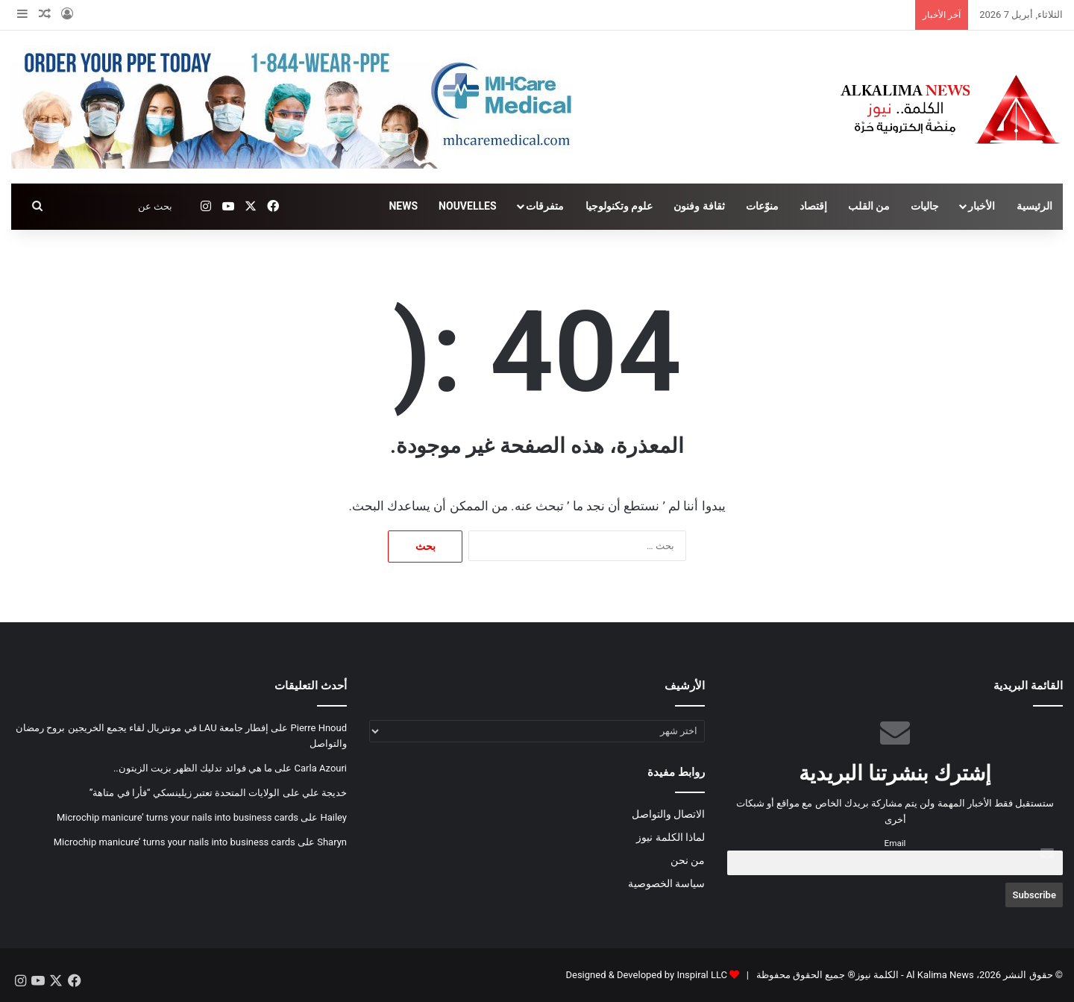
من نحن (688, 860)
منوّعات (762, 206)
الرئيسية (1034, 206)
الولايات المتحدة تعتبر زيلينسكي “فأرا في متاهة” (185, 792)
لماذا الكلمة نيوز (670, 837)
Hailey (333, 817)
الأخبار (981, 206)
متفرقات (545, 206)
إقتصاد (813, 206)
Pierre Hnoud (319, 727)
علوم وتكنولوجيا (619, 206)
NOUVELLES (467, 206)
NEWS (403, 206)
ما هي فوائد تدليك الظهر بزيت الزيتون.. (192, 768)
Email (895, 843)
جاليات (925, 206)
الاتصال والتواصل (668, 814)
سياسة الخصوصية (666, 883)
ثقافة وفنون (698, 206)
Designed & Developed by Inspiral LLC (645, 974)
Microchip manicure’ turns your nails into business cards (177, 817)
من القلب (869, 206)
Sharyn (332, 842)
